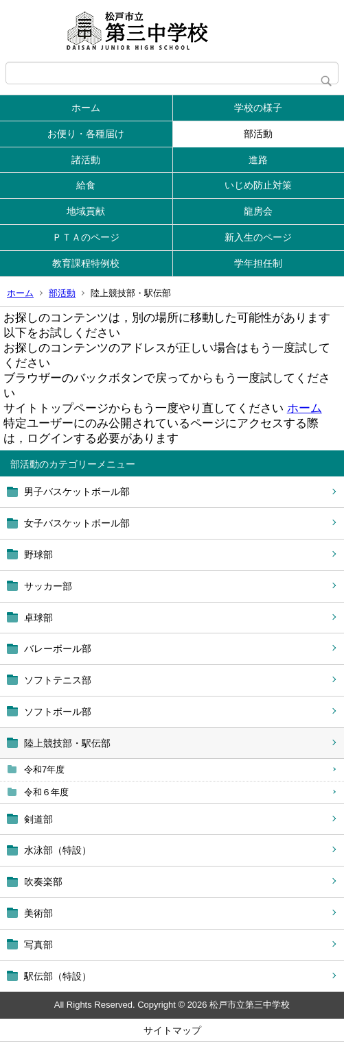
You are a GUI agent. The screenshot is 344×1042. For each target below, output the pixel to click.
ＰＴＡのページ (85, 237)
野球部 (38, 554)
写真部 (38, 944)
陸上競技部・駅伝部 (67, 743)
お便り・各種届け (85, 133)
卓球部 (38, 617)
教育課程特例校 (85, 263)
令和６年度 (46, 792)
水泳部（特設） (57, 850)
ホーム (85, 107)
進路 (258, 159)
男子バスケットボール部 (77, 491)
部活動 (258, 133)
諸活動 (85, 159)
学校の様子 (258, 107)
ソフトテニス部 (57, 680)
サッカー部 (48, 586)
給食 (85, 185)
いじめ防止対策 (258, 185)
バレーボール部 (57, 648)
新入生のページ (258, 237)
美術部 (38, 913)
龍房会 (258, 211)
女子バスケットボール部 (77, 523)
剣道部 (38, 819)
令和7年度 (44, 769)
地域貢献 (86, 211)
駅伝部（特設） (57, 976)
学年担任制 (258, 263)
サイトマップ (172, 1030)
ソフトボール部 (57, 711)
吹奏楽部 (43, 881)
